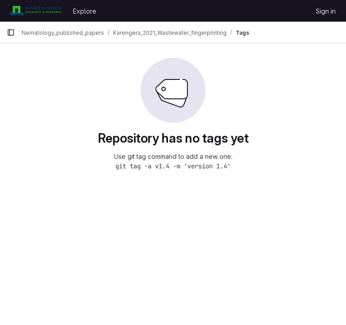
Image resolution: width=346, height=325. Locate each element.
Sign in (326, 11)
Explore (84, 11)
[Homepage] (35, 11)
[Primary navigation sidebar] (11, 32)
